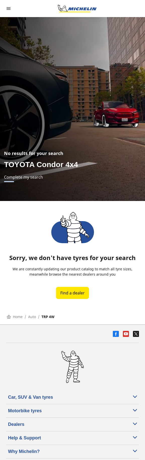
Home (15, 316)
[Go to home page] (77, 8)
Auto (32, 316)
